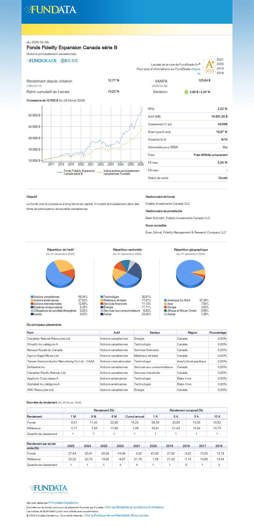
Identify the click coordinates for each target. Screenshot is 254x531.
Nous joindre (139, 515)
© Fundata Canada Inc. (63, 503)
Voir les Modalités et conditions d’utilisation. (135, 507)
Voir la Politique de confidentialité (107, 515)
